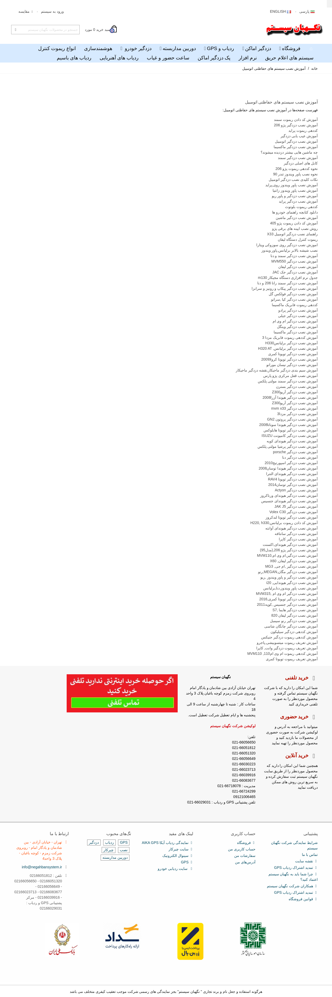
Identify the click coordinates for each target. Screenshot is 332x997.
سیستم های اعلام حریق (289, 57)
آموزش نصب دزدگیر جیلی (298, 316)
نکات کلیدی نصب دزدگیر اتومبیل (293, 179)
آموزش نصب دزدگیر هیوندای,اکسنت (290, 544)
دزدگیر (94, 842)
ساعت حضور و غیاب (168, 57)
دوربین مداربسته (179, 48)
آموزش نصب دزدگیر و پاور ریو (295, 196)
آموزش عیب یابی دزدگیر (299, 136)
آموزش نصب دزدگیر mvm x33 (294, 408)
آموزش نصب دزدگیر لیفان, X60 (294, 561)
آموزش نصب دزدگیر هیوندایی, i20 (292, 583)
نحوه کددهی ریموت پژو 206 (296, 169)
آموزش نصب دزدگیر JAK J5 (296, 506)
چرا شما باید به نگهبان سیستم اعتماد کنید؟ (293, 876)
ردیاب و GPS (220, 48)
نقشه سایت (306, 861)
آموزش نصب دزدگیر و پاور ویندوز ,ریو (289, 577)
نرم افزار (248, 57)
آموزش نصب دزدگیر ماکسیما (296, 147)
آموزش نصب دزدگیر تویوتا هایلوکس (291, 430)
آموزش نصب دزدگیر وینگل (297, 327)
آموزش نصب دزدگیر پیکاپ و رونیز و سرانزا (285, 288)
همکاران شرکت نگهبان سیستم (292, 886)
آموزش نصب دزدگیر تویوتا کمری (293, 354)
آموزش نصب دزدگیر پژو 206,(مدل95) (289, 550)
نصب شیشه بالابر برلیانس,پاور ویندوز (289, 250)
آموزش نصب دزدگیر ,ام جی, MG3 (291, 566)
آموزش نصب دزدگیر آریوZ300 (295, 392)
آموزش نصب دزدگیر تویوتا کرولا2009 (289, 359)
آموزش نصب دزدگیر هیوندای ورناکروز (289, 495)
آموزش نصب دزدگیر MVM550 (294, 261)
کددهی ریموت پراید (303, 130)
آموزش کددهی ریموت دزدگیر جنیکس (289, 637)
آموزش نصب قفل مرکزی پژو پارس (290, 376)
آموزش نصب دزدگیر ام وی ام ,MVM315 (287, 594)
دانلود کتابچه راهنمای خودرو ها (295, 212)
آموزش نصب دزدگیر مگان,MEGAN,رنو (288, 572)
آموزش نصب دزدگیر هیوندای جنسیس (289, 501)
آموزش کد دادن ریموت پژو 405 (294, 223)
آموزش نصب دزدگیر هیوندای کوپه (292, 441)
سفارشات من (244, 856)
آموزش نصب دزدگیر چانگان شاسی (291, 626)
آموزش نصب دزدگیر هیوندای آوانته (291, 528)
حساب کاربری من (241, 849)
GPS (187, 862)
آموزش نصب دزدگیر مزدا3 (297, 414)
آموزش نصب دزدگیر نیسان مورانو (292, 365)
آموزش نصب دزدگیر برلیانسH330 (291, 343)
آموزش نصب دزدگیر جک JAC (295, 272)
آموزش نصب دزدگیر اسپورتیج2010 (291, 463)
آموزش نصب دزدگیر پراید (298, 201)
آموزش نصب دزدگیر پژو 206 (296, 125)
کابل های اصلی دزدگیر (301, 163)
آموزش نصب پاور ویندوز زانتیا (295, 190)
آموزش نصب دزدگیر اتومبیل (296, 141)
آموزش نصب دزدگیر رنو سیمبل (294, 621)
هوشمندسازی (98, 48)
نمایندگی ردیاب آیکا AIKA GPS (167, 842)
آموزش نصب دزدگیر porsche (295, 452)
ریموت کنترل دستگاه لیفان (298, 239)
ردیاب (109, 842)
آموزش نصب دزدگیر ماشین (297, 218)
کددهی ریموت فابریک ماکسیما (295, 305)
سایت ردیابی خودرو (175, 868)
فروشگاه (291, 48)
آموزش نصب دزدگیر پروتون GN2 (292, 419)
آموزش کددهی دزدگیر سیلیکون (294, 632)
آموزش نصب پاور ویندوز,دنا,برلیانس (290, 588)
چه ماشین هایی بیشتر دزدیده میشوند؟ (289, 152)
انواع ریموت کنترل (56, 48)
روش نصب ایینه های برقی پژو (295, 228)
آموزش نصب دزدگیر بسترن (297, 386)
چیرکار (108, 850)
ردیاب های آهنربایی (119, 57)
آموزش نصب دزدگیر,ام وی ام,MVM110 (287, 555)
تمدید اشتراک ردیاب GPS (296, 867)
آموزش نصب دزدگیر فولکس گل (293, 294)
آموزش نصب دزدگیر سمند (298, 158)
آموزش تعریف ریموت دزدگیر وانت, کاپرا (287, 648)
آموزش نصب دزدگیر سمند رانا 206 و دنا (287, 283)
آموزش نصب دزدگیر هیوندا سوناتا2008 (288, 425)
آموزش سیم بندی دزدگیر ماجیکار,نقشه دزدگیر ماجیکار (277, 370)
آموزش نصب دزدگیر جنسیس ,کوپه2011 (287, 604)
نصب (124, 850)
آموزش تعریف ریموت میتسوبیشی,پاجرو (287, 643)
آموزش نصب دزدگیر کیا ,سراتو (294, 299)
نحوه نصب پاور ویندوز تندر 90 (295, 174)
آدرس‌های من (245, 862)
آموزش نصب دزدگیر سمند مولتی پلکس (288, 381)
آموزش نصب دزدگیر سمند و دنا (294, 256)
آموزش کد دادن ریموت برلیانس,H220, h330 (284, 523)
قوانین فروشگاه (303, 899)
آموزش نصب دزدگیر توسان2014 (293, 485)
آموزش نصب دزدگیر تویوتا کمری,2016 (288, 599)
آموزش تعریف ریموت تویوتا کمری (292, 659)
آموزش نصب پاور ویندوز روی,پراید (291, 185)
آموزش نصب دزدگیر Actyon (296, 490)
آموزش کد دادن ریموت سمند (296, 120)
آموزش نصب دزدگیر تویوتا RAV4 (293, 479)
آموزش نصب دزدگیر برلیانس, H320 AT (288, 348)
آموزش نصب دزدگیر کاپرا (298, 539)
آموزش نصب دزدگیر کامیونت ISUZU (289, 436)
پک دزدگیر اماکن (214, 57)
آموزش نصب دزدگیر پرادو (298, 310)
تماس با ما (310, 854)
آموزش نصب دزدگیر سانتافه (296, 534)
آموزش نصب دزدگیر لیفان (298, 267)
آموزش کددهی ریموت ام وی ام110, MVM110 (282, 653)
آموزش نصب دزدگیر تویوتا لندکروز (292, 517)
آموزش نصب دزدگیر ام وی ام (295, 321)
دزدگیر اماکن (258, 48)
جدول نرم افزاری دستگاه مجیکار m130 (288, 278)
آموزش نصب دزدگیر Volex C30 (293, 512)
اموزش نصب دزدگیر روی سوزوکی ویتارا (287, 245)
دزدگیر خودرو (137, 48)
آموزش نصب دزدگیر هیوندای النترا (292, 474)
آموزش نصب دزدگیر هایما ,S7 (295, 610)
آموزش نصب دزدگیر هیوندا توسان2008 (288, 468)
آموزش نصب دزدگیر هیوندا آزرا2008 (290, 397)
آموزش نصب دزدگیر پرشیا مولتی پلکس (288, 446)
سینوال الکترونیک (177, 855)
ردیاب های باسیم (74, 57)
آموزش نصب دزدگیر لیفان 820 (294, 615)
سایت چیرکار (181, 849)
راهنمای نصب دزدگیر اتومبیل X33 (292, 234)
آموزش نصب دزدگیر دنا (300, 457)
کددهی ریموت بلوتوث (301, 207)
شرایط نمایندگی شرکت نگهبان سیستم (294, 845)
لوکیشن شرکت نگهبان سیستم (232, 726)
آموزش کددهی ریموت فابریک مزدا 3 (290, 337)
